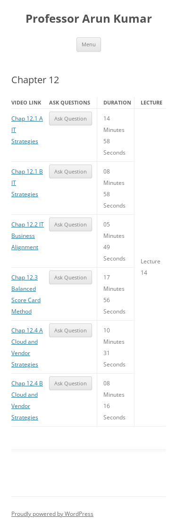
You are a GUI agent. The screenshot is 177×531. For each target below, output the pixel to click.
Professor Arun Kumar (88, 18)
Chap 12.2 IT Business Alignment (27, 235)
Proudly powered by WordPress (52, 514)
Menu (89, 44)
